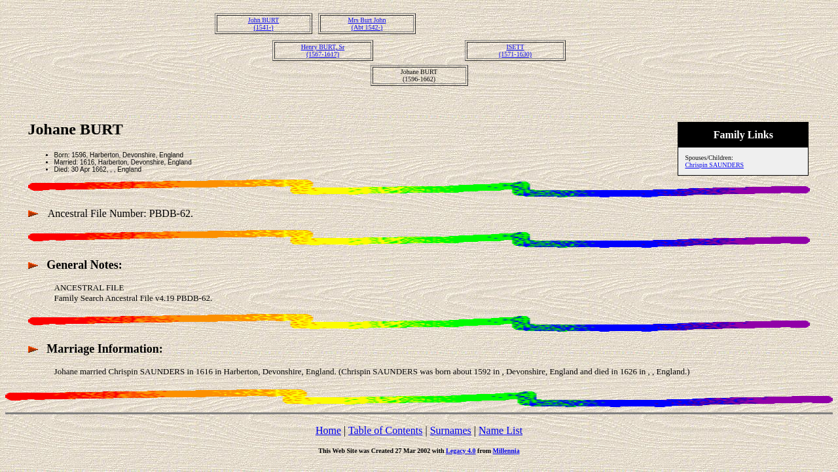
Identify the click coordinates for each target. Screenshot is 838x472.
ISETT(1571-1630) (515, 50)
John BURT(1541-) (263, 23)
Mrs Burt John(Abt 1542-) (367, 23)
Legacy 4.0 (461, 450)
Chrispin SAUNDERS (714, 164)
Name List (500, 430)
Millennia (506, 450)
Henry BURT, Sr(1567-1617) (323, 50)
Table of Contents (385, 430)
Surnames (450, 430)
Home (328, 430)
